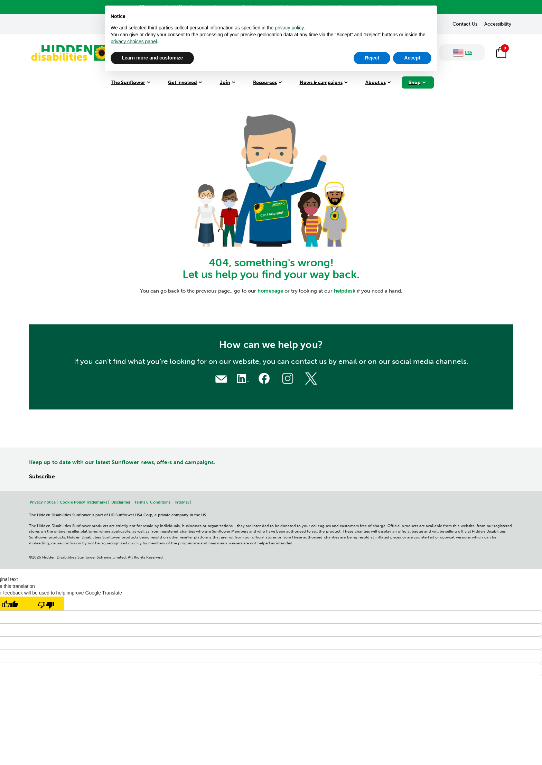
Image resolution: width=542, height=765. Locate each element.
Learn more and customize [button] (152, 58)
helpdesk (344, 291)
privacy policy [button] (289, 27)
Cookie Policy (72, 502)
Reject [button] (372, 58)
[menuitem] (130, 82)
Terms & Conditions (152, 502)
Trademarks (96, 502)
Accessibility (497, 24)
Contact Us (464, 24)
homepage (270, 291)
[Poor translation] (46, 603)
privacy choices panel (134, 41)
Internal (182, 502)
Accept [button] (412, 58)
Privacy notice (43, 502)
